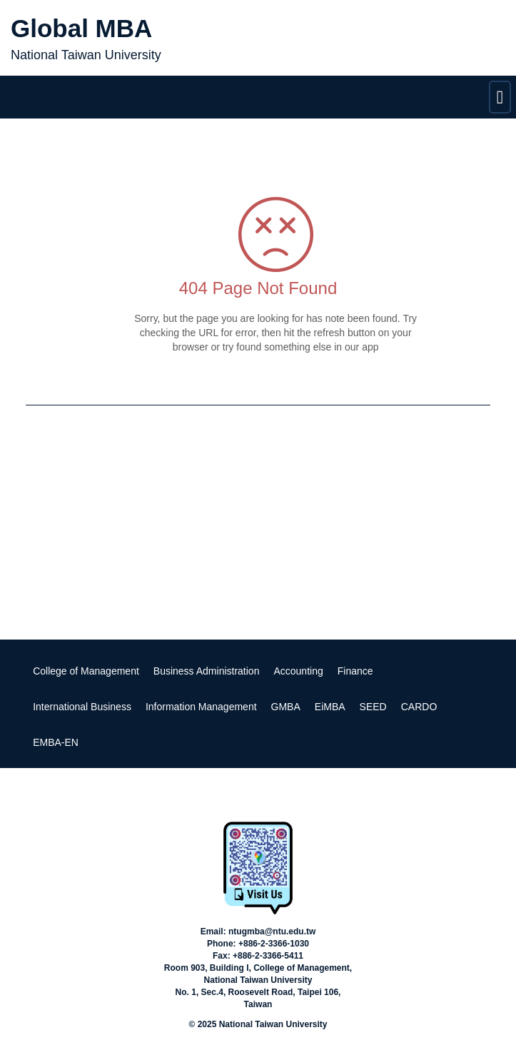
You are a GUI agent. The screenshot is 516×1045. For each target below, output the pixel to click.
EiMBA (330, 706)
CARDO (419, 706)
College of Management (86, 671)
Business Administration (206, 671)
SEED (373, 706)
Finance (355, 671)
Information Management (201, 706)
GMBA (285, 706)
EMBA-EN (56, 742)
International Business (82, 706)
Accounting (298, 671)
